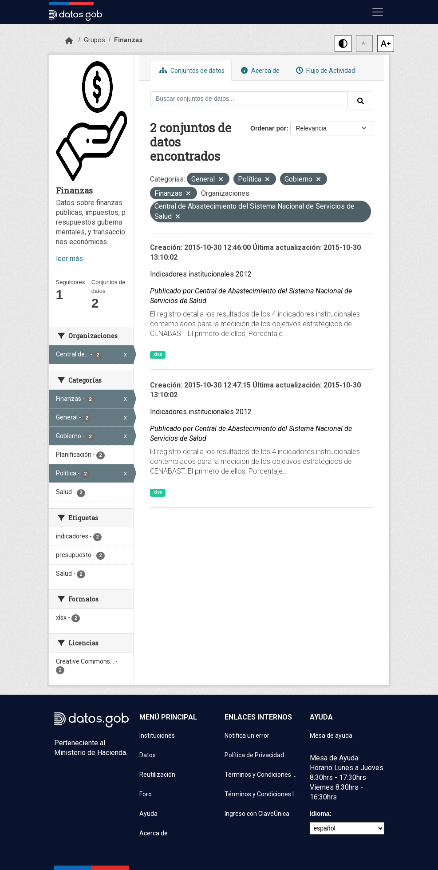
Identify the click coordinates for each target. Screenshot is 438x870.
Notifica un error (247, 735)
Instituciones (157, 735)
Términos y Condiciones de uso (262, 774)
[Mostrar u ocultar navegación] (378, 12)
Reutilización (157, 774)
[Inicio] (69, 41)
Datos (147, 755)
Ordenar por (268, 128)
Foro (145, 794)
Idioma (320, 813)
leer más (69, 258)
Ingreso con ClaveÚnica (257, 813)
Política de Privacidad (254, 755)
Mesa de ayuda (331, 735)
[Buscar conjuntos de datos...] (249, 98)
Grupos (94, 40)
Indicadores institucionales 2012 (201, 274)
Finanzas (128, 40)
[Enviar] (360, 100)
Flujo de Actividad (324, 70)
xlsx (158, 354)
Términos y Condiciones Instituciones (262, 794)
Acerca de (259, 70)
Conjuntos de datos (191, 70)
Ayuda (148, 813)
